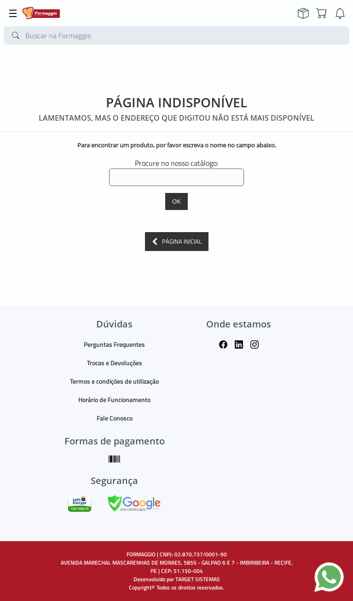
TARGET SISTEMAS (197, 579)
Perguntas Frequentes (114, 344)
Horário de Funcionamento (114, 399)
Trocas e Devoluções (114, 363)
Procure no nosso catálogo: (176, 163)
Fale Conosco (115, 418)
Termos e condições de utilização (114, 381)
